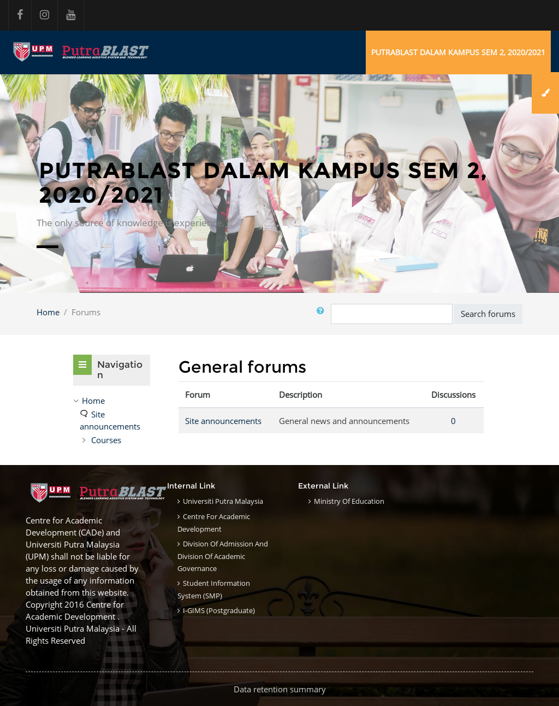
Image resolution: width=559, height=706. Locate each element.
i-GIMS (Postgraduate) (219, 610)
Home (48, 312)
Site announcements (223, 420)
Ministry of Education (349, 501)
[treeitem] (111, 401)
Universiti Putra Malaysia (223, 501)
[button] (323, 314)
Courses (106, 439)
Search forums (488, 313)
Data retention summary (280, 689)
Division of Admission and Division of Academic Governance (222, 556)
